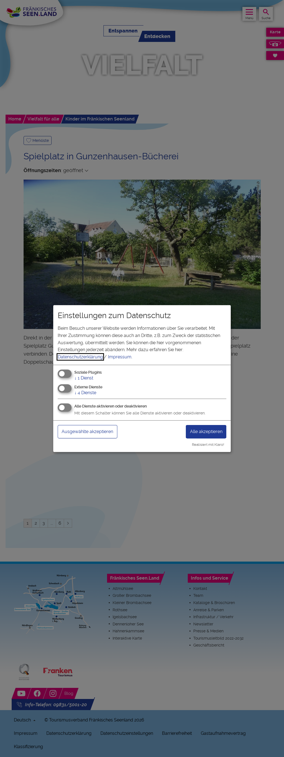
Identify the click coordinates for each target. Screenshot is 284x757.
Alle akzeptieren (206, 431)
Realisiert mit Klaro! (208, 444)
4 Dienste (85, 392)
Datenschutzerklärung (80, 356)
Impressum (119, 356)
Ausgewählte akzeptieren (87, 431)
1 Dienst (83, 378)
